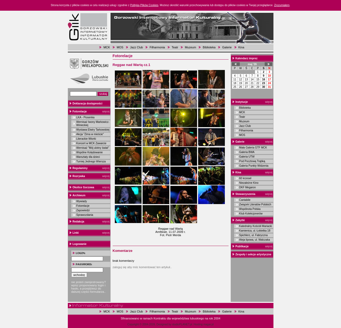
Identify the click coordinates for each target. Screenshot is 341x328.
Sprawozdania (84, 214)
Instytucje (242, 101)
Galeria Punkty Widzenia (254, 165)
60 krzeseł (245, 178)
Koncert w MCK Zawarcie (91, 143)
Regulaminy (80, 168)
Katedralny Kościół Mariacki (255, 226)
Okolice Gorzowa (83, 187)
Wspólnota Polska (250, 209)
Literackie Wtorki (86, 138)
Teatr (175, 47)
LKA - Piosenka (85, 117)
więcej (106, 111)
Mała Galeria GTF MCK (253, 147)
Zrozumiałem (281, 5)
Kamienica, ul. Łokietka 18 (255, 230)
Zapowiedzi (83, 210)
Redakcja (78, 221)
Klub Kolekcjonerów (251, 213)
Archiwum (79, 195)
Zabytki (240, 220)
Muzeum (190, 47)
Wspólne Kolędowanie (89, 152)
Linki (76, 232)
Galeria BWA (246, 152)
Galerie (227, 47)
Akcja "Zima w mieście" (90, 134)
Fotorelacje (80, 111)
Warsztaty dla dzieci (88, 156)
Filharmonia (157, 47)
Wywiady (81, 201)
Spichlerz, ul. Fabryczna (253, 235)
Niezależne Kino (248, 182)
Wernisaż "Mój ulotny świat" (92, 147)
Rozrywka (79, 176)
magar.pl (208, 324)
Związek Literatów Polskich (255, 204)
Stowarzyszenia (245, 194)
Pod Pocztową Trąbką (252, 161)
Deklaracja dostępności (88, 103)
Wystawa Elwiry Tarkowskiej (92, 129)
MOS (120, 47)
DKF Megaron (247, 187)
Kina (241, 47)
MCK (106, 47)
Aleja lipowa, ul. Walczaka (254, 239)
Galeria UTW (247, 156)
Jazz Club (136, 47)
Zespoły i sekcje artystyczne (254, 254)
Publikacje (242, 246)
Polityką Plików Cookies (144, 5)
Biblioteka (209, 47)
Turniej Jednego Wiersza (91, 161)
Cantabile (244, 199)
